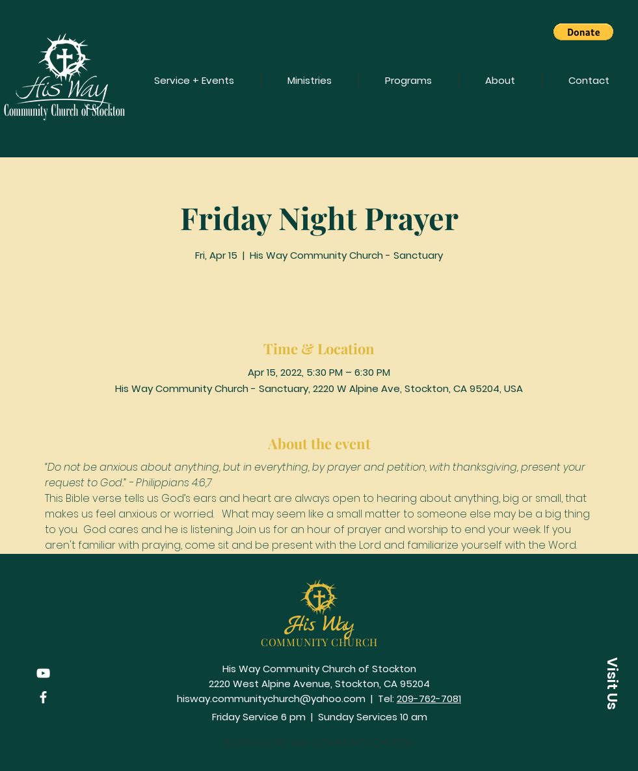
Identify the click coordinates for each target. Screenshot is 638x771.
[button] (583, 31)
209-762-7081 (429, 698)
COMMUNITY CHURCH (320, 642)
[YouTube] (43, 673)
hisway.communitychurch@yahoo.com (271, 698)
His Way (319, 625)
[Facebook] (43, 697)
